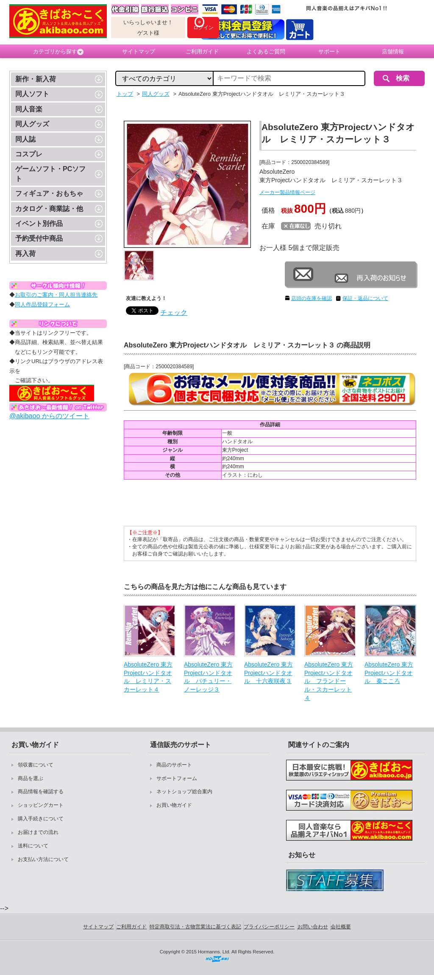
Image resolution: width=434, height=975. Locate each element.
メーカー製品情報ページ (287, 192)
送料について (33, 846)
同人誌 (25, 139)
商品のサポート (174, 765)
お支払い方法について (43, 859)
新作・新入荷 (35, 79)
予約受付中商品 (39, 238)
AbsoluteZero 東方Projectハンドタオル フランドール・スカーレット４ (328, 681)
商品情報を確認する (41, 791)
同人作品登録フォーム (42, 304)
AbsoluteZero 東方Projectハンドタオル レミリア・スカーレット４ (148, 677)
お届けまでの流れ (38, 832)
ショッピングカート (41, 805)
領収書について (35, 765)
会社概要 (341, 926)
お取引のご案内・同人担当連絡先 (56, 295)
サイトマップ (138, 51)
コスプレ (28, 154)
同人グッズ (32, 124)
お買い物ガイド (174, 805)
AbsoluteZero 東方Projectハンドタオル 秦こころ (388, 672)
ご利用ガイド (202, 51)
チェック (173, 312)
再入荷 (25, 253)
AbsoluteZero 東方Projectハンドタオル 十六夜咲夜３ (268, 672)
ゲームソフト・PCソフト (50, 173)
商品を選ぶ (30, 778)
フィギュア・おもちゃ (49, 193)
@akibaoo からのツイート (49, 415)
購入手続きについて (41, 819)
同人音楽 (28, 109)
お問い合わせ (313, 926)
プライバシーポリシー (269, 926)
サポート (329, 51)
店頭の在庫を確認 (311, 298)
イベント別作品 (39, 223)
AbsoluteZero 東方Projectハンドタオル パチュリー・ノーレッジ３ (208, 677)
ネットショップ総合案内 (184, 791)
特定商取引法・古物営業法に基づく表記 (195, 926)
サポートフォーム (176, 778)
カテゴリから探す (58, 51)
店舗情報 (393, 51)
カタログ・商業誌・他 (49, 208)
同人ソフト (32, 93)
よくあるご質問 (266, 51)
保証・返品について (365, 298)
